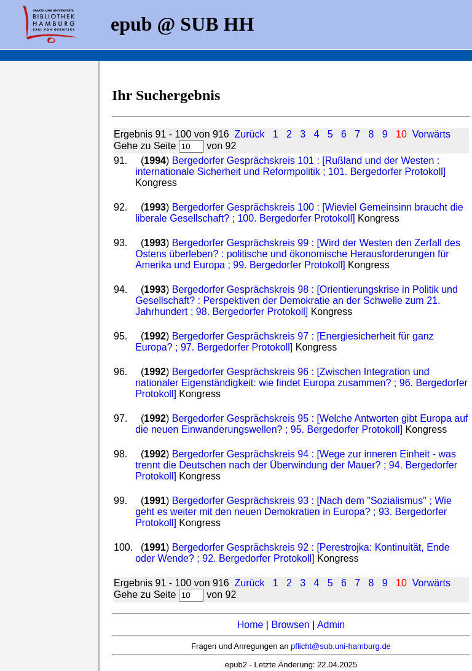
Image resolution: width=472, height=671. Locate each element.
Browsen (290, 624)
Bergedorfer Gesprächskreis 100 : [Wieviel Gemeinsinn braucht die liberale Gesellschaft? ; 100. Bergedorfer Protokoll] (299, 212)
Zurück (250, 134)
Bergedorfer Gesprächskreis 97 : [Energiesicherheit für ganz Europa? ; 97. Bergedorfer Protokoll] (284, 341)
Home (250, 624)
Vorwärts (431, 134)
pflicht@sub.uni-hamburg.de (341, 646)
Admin (331, 624)
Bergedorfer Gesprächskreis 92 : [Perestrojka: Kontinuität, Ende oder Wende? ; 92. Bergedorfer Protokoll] (292, 553)
